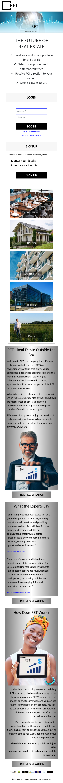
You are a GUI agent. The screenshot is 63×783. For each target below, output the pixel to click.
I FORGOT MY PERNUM (31, 131)
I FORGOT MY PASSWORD (31, 135)
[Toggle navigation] (57, 5)
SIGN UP (31, 175)
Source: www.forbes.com (16, 551)
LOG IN (31, 126)
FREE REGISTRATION (31, 495)
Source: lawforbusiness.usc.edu (18, 592)
